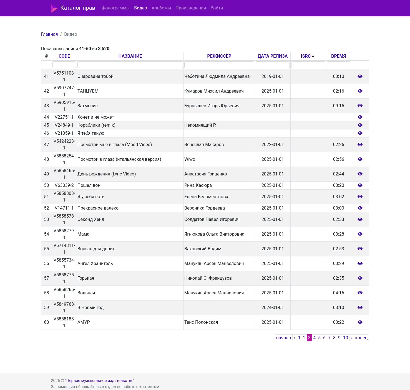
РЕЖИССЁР (219, 56)
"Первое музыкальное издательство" (99, 380)
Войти (216, 8)
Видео (140, 8)
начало (283, 337)
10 (345, 337)
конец (361, 337)
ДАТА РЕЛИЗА (273, 56)
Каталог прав (73, 8)
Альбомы (161, 8)
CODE (64, 56)
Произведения (190, 8)
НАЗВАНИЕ (130, 56)
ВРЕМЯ (338, 56)
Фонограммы (116, 8)
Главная (49, 34)
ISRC (306, 56)
